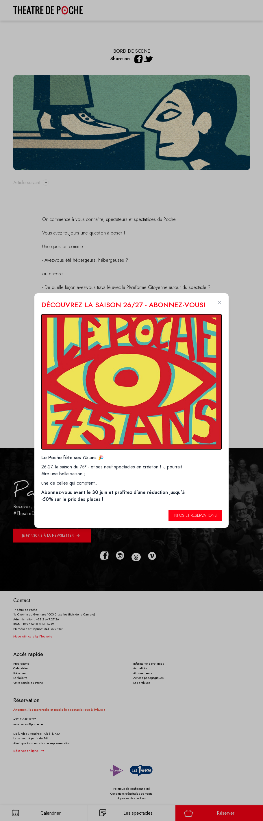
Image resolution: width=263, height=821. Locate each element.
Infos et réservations (195, 515)
